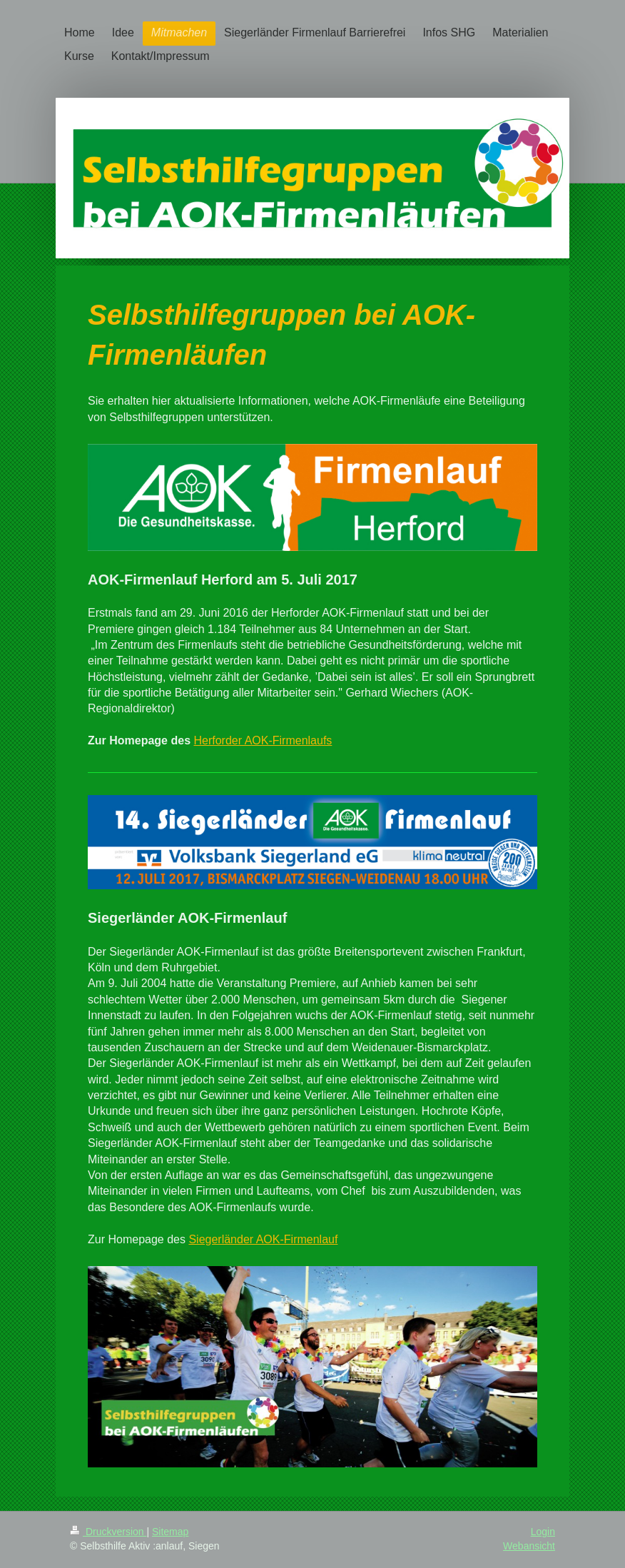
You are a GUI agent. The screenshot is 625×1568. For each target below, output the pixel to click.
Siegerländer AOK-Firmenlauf (262, 1239)
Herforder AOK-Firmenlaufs (262, 740)
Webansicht (529, 1546)
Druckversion (108, 1531)
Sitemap (170, 1531)
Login (543, 1531)
